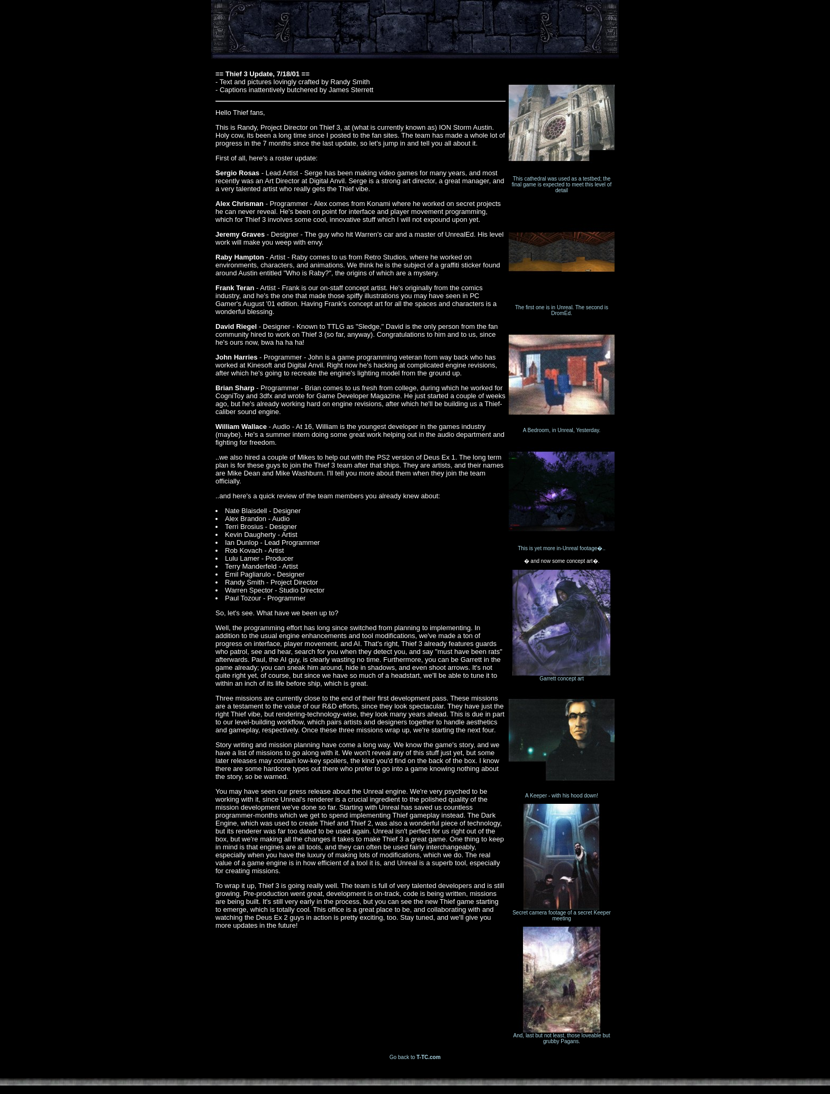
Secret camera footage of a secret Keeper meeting (562, 913)
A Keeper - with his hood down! (562, 793)
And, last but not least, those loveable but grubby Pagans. (562, 1036)
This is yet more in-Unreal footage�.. (562, 545)
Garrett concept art (562, 676)
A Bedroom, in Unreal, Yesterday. (562, 428)
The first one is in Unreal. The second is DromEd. (562, 308)
